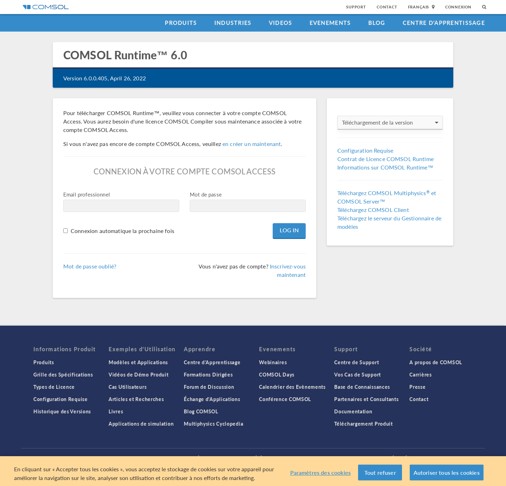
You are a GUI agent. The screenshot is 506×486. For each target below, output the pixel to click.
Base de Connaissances (362, 386)
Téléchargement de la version (390, 122)
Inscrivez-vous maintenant (288, 270)
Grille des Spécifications (63, 374)
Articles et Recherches (136, 398)
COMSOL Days (276, 374)
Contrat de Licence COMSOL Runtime (385, 159)
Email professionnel (86, 194)
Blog (376, 23)
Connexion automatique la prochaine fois (122, 231)
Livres (116, 411)
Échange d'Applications (212, 398)
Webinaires (273, 362)
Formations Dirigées (208, 374)
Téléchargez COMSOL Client (373, 210)
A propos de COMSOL (435, 362)
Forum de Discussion (209, 386)
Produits (181, 23)
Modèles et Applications (138, 362)
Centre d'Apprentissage (444, 23)
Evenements (330, 23)
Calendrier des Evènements (292, 386)
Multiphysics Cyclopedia (213, 423)
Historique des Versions (62, 411)
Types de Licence (54, 386)
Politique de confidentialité (164, 457)
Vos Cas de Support (357, 374)
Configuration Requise (365, 150)
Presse (417, 386)
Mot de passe (206, 194)
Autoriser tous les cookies (447, 476)
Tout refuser (380, 476)
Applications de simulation (141, 423)
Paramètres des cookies (320, 476)
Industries (233, 23)
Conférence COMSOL (285, 398)
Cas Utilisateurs (128, 386)
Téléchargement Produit (363, 423)
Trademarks (220, 457)
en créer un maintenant (251, 144)
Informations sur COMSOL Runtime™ (385, 167)
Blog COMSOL (201, 411)
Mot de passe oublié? (89, 266)
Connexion (458, 6)
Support (356, 6)
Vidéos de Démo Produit (138, 374)
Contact (387, 6)
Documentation (353, 411)
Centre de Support (356, 362)
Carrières (420, 374)
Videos (280, 23)
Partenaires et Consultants (366, 398)
